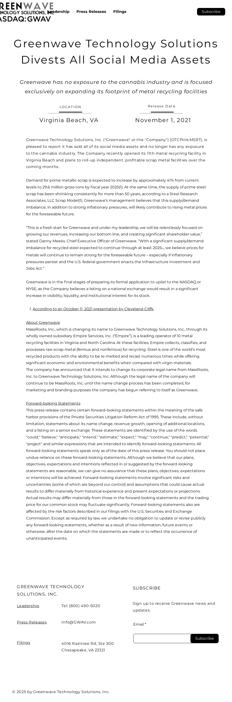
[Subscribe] (204, 638)
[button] (211, 11)
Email (138, 624)
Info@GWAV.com (78, 622)
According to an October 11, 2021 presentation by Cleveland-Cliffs (93, 309)
